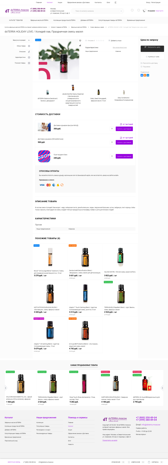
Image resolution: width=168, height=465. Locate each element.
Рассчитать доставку (149, 63)
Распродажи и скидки (43, 430)
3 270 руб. (50, 276)
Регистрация (155, 2)
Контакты (98, 2)
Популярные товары (42, 426)
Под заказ (145, 67)
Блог (108, 2)
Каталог (50, 2)
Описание (24, 52)
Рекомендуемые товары (44, 433)
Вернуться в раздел (21, 40)
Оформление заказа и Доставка (78, 2)
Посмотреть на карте (110, 440)
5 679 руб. (50, 349)
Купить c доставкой (124, 129)
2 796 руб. (137, 402)
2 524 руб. (120, 313)
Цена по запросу (149, 40)
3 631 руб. (85, 276)
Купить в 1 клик (152, 57)
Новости (71, 444)
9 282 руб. (84, 403)
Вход (148, 2)
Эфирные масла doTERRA (13, 422)
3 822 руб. (120, 276)
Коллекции (39, 422)
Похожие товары (22, 63)
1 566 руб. (20, 403)
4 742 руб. (85, 349)
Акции (60, 2)
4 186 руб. (115, 403)
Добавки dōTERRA (10, 430)
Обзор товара (23, 46)
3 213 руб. (85, 313)
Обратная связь (12, 462)
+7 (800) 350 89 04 (29, 462)
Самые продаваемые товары (84, 365)
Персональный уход (11, 441)
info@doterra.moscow (151, 425)
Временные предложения (13, 437)
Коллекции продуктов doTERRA (14, 426)
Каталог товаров (15, 20)
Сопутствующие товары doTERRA (15, 433)
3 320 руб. (50, 313)
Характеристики (22, 57)
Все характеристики (120, 47)
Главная (39, 2)
